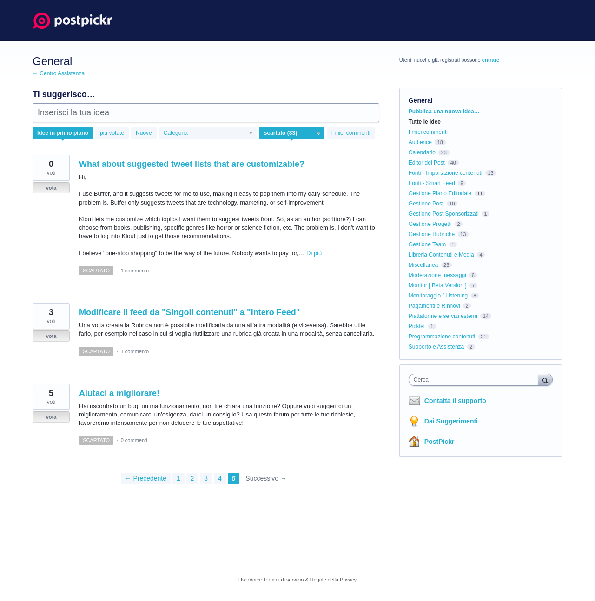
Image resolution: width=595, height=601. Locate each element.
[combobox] (475, 379)
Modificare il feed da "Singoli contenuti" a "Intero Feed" (189, 312)
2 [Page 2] (192, 478)
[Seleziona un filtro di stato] (292, 133)
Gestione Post (426, 203)
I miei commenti (350, 133)
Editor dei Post (427, 162)
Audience (420, 142)
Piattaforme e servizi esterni (443, 316)
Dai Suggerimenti (451, 421)
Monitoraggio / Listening (438, 295)
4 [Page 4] (220, 478)
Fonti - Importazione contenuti (446, 173)
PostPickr (439, 441)
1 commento (135, 270)
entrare (490, 60)
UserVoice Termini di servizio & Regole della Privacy (297, 579)
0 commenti (134, 440)
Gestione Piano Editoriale (440, 193)
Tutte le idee (425, 122)
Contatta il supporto (455, 400)
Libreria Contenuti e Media (441, 254)
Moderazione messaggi (437, 275)
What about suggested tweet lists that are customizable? (191, 164)
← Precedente (146, 478)
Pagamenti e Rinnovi (434, 306)
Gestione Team (427, 244)
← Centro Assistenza (59, 73)
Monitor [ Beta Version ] (438, 285)
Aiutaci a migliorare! (119, 393)
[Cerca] (545, 379)
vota (51, 188)
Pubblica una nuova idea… (444, 111)
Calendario (422, 152)
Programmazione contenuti (442, 336)
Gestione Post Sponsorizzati (444, 214)
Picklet (417, 326)
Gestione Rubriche (432, 234)
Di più (314, 253)
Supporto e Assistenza (436, 346)
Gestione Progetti (430, 224)
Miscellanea (423, 265)
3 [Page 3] (206, 478)
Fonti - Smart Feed (432, 183)
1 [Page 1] (178, 478)
